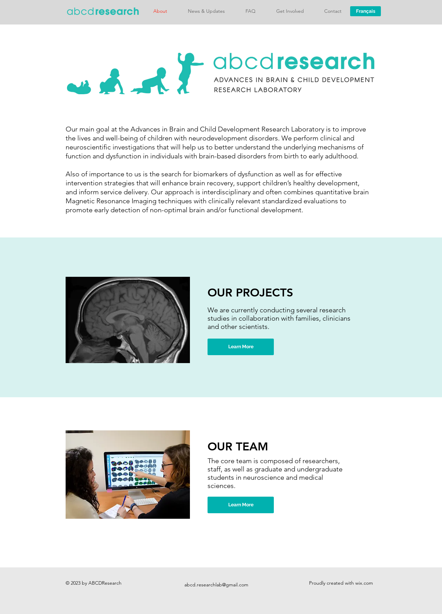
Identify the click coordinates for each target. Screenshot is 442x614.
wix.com (364, 583)
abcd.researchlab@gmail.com (216, 585)
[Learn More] (241, 347)
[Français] (365, 11)
